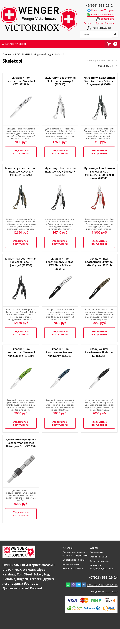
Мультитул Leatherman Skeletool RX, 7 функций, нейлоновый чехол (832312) (99, 175)
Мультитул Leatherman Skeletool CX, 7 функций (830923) (60, 175)
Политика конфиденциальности (102, 572)
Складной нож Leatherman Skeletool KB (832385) (99, 356)
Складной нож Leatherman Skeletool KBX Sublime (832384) (21, 356)
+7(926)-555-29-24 (99, 5)
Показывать (102, 65)
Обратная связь (99, 561)
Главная (7, 54)
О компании (96, 557)
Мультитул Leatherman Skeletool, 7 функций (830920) (60, 81)
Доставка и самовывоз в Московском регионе (74, 560)
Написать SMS (106, 19)
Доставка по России (73, 568)
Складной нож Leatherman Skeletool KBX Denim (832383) (60, 356)
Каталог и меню (14, 44)
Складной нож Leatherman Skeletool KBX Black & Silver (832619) (60, 266)
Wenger (94, 552)
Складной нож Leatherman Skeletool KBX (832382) (21, 81)
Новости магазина (72, 576)
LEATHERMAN (22, 54)
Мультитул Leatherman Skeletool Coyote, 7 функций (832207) (21, 175)
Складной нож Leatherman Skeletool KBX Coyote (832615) (99, 264)
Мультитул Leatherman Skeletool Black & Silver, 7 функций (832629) (99, 83)
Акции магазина (71, 572)
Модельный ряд (42, 54)
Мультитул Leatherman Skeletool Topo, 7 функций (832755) (21, 266)
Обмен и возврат (99, 566)
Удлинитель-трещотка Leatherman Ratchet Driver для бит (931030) (21, 450)
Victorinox (67, 552)
